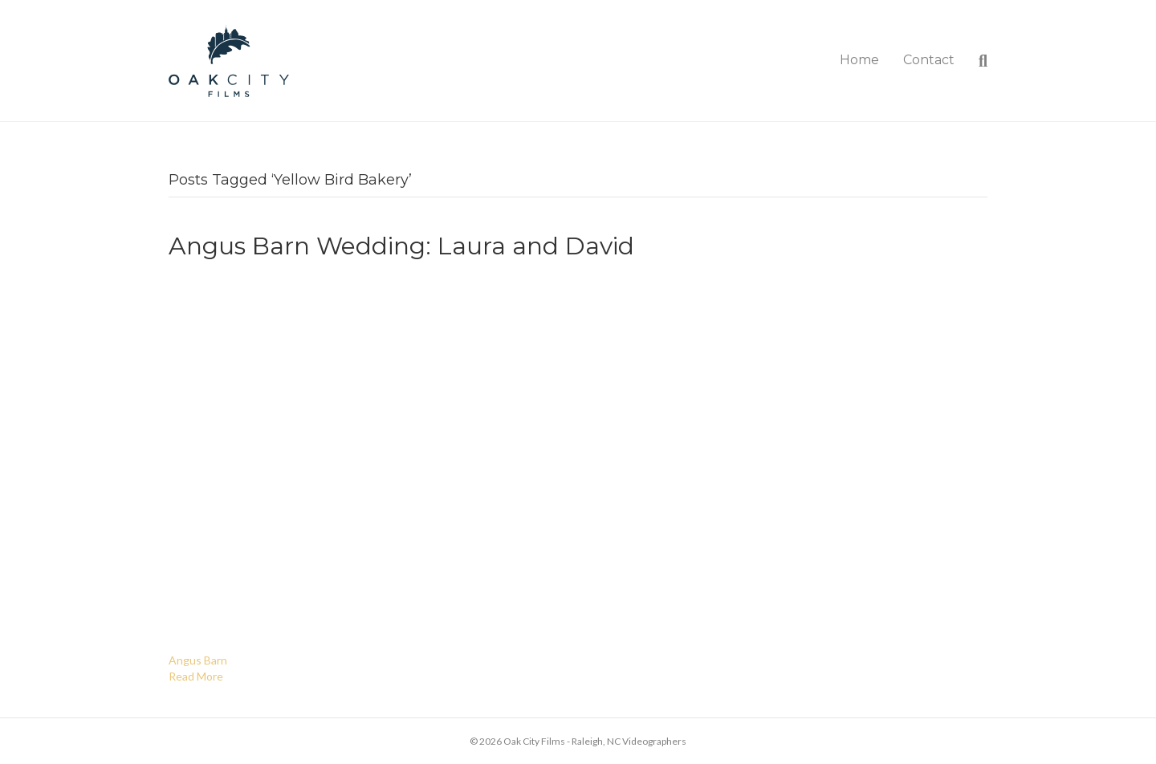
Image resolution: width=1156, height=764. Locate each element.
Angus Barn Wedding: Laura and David (401, 246)
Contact (929, 59)
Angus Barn (198, 660)
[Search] (977, 61)
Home (859, 59)
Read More (196, 676)
